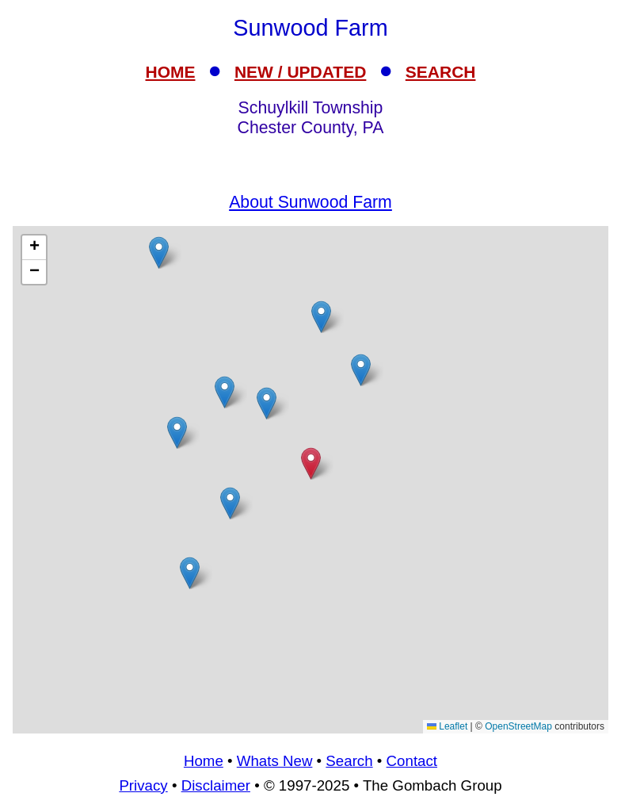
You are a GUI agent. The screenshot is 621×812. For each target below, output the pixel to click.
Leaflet (447, 726)
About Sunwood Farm (310, 202)
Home (203, 761)
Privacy (143, 785)
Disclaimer (215, 785)
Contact (412, 761)
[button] (230, 503)
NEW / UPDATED (300, 72)
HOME (171, 72)
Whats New (275, 761)
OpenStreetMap (518, 726)
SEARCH (441, 72)
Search (349, 761)
